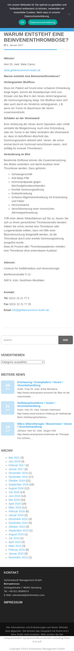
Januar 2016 (16, 515)
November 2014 (18, 557)
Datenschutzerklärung (42, 22)
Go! (65, 340)
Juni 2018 (14, 461)
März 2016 (15, 507)
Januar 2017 (16, 469)
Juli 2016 (14, 492)
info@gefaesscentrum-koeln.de (30, 310)
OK (22, 22)
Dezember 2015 (18, 519)
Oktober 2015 (17, 526)
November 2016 (18, 476)
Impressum (13, 602)
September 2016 (19, 484)
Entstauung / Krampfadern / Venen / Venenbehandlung (40, 384)
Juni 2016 (14, 496)
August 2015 (16, 534)
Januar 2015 (16, 553)
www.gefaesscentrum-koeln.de (22, 70)
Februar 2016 (17, 511)
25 (7, 387)
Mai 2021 (14, 457)
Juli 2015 (14, 538)
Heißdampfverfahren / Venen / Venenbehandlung (36, 404)
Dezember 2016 (18, 472)
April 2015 (15, 542)
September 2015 (19, 530)
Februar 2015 (17, 549)
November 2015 (18, 522)
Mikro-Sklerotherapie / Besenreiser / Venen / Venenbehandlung (44, 425)
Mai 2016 (14, 499)
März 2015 (15, 545)
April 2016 (15, 503)
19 (7, 429)
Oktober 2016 (17, 480)
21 (7, 408)
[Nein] (69, 14)
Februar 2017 (17, 465)
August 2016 (16, 488)
